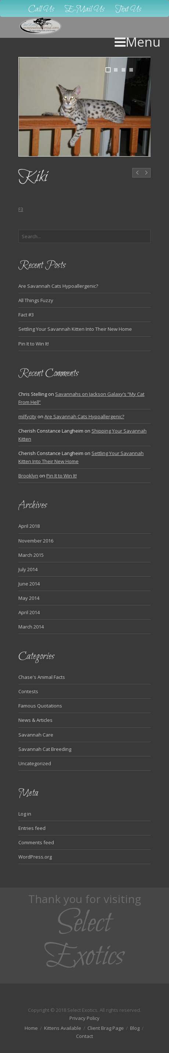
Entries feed (32, 828)
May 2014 (28, 598)
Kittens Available (62, 1028)
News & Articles (35, 720)
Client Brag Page (105, 1028)
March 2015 (31, 555)
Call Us (41, 9)
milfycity (27, 416)
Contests (28, 691)
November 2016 (35, 540)
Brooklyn (28, 475)
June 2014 (29, 583)
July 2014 (27, 569)
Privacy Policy (84, 1018)
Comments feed (36, 842)
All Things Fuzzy (35, 300)
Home (31, 1028)
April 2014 (29, 612)
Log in (24, 813)
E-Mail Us (84, 9)
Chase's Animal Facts (41, 677)
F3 (20, 209)
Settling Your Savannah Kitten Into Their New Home (75, 329)
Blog (135, 1028)
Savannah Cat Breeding (44, 749)
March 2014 (31, 626)
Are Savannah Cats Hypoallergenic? (58, 286)
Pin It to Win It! (33, 343)
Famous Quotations (40, 705)
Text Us (128, 9)
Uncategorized (34, 763)
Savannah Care (35, 734)
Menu (138, 41)
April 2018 (29, 526)
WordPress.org (35, 856)
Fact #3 (26, 314)
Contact (84, 1036)
